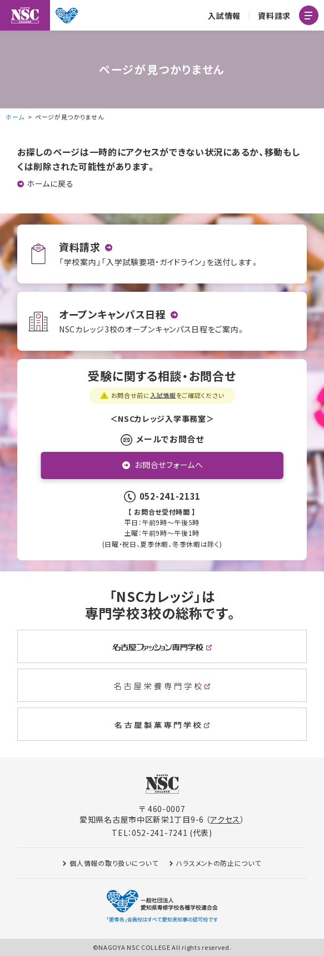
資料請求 (274, 15)
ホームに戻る (50, 183)
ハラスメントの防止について (218, 863)
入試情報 (224, 15)
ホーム (15, 116)
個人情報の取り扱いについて (113, 863)
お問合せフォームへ (168, 464)
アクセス (225, 819)
